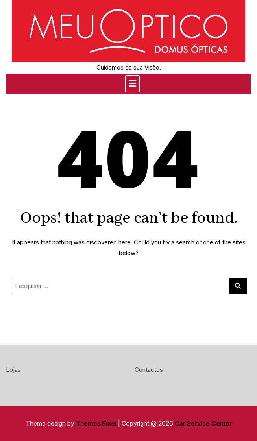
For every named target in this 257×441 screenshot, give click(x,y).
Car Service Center (203, 423)
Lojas (13, 369)
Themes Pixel (96, 423)
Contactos (149, 369)
